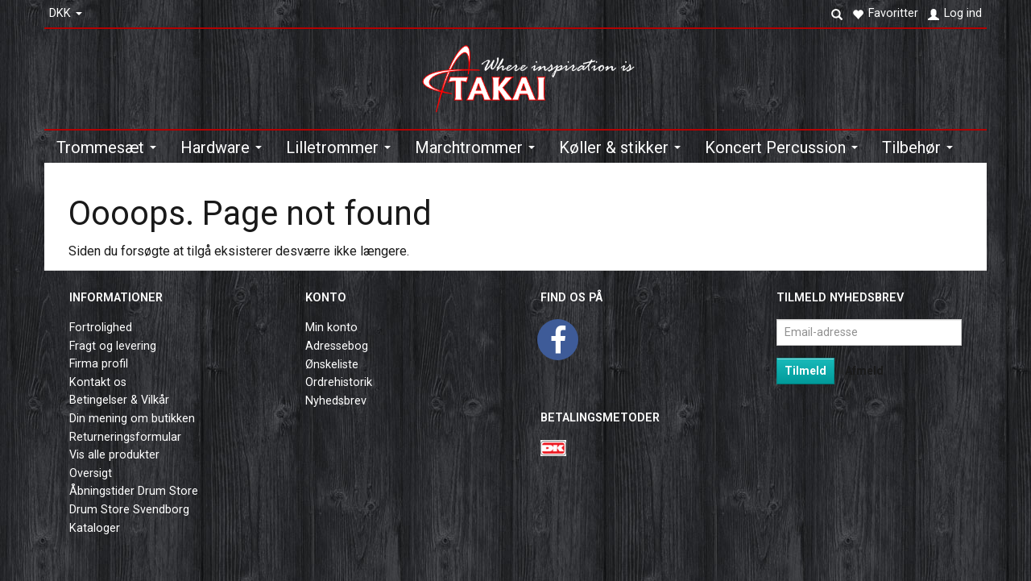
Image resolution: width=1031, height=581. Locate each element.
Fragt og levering (112, 346)
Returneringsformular (125, 437)
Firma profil (98, 364)
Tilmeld (805, 370)
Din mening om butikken (132, 418)
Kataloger (94, 528)
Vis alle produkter (114, 455)
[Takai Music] (535, 74)
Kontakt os (97, 382)
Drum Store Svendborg (129, 510)
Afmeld (864, 370)
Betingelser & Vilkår (119, 400)
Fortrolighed (100, 327)
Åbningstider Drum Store (133, 491)
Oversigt (90, 473)
